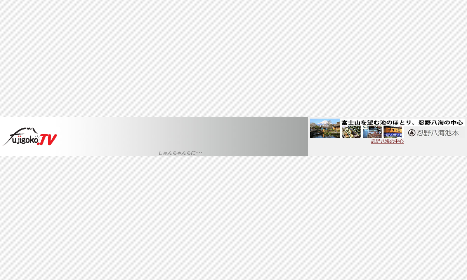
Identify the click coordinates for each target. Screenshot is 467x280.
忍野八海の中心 (387, 139)
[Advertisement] (234, 58)
